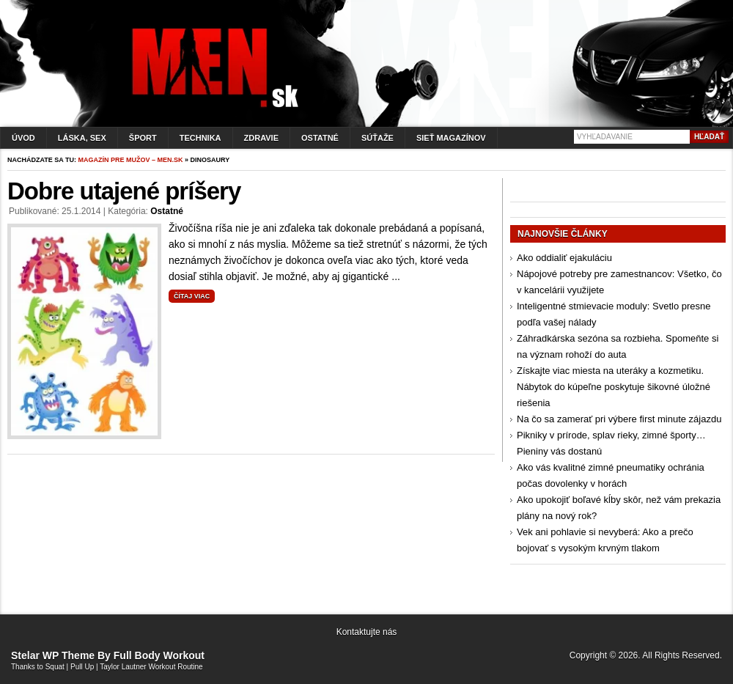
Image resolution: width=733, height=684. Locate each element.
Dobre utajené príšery (123, 191)
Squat (55, 667)
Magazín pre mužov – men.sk (130, 159)
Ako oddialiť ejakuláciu (564, 257)
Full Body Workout (159, 655)
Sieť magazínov (451, 137)
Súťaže (377, 137)
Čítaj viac (192, 296)
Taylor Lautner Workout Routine (151, 667)
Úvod (23, 137)
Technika (200, 137)
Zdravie (261, 137)
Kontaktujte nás (366, 632)
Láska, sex (82, 137)
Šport (143, 137)
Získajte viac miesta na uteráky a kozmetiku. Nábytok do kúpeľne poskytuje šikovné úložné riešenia (613, 386)
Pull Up (82, 667)
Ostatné (320, 137)
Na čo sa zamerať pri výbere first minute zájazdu (619, 418)
